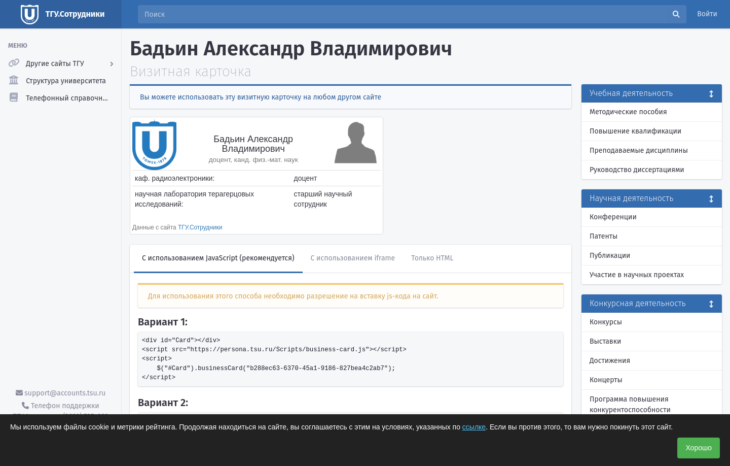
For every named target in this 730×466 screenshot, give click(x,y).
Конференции (613, 217)
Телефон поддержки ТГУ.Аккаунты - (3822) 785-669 (60, 411)
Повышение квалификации (635, 131)
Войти (707, 14)
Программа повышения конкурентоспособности (630, 404)
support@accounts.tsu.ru (61, 393)
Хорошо (698, 448)
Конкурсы (606, 322)
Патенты (603, 236)
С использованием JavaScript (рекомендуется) (218, 258)
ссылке (474, 427)
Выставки (605, 341)
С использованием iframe (353, 258)
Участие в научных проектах (637, 275)
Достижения (610, 360)
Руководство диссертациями (637, 169)
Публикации (610, 255)
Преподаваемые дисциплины (639, 150)
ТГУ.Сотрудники (200, 227)
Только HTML (432, 258)
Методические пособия (628, 112)
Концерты (606, 380)
